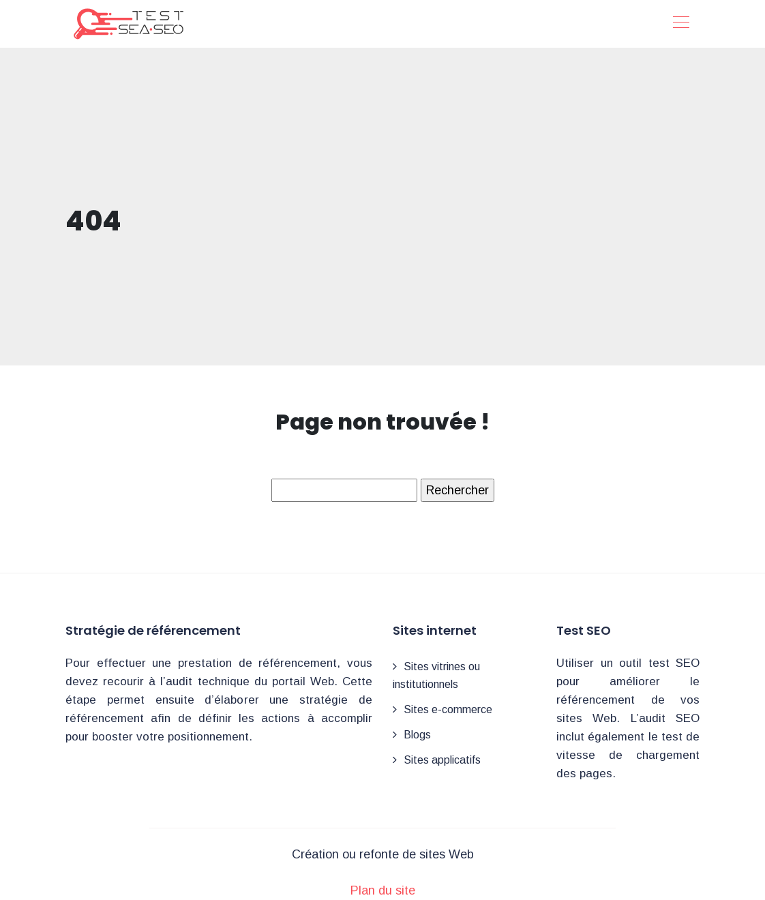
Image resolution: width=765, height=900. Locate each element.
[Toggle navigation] (680, 24)
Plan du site (382, 890)
